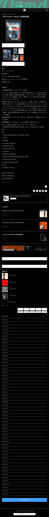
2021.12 (5, 366)
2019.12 (5, 415)
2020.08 (5, 395)
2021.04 (5, 382)
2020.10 (5, 392)
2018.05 (5, 468)
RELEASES (4, 14)
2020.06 (5, 402)
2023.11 (5, 336)
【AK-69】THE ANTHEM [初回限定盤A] (12, 234)
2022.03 (5, 356)
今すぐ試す (20, 6)
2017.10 (5, 481)
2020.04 (5, 405)
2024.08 (5, 329)
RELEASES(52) (5, 182)
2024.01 (5, 333)
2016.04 (5, 494)
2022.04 (5, 352)
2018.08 (5, 458)
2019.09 (5, 418)
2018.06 (5, 464)
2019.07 (5, 425)
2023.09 (5, 339)
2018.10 (5, 454)
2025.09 (5, 323)
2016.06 (5, 487)
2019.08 (5, 421)
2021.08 (5, 369)
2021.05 (5, 379)
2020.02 (5, 412)
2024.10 (5, 326)
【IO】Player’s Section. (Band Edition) (13, 222)
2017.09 (5, 484)
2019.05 (5, 431)
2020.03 (5, 408)
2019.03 (5, 438)
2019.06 (5, 428)
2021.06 (5, 375)
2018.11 (5, 451)
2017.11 (5, 477)
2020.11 (5, 389)
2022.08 (5, 349)
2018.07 (5, 461)
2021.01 (5, 385)
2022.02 (5, 359)
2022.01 (5, 362)
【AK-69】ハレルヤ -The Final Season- (13, 210)
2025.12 (5, 320)
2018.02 (5, 474)
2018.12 (5, 448)
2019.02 (5, 441)
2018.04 (5, 471)
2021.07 (5, 372)
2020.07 (5, 398)
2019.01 (5, 445)
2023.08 (5, 343)
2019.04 (5, 435)
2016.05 (5, 491)
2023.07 (5, 346)
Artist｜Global (24, 500)
